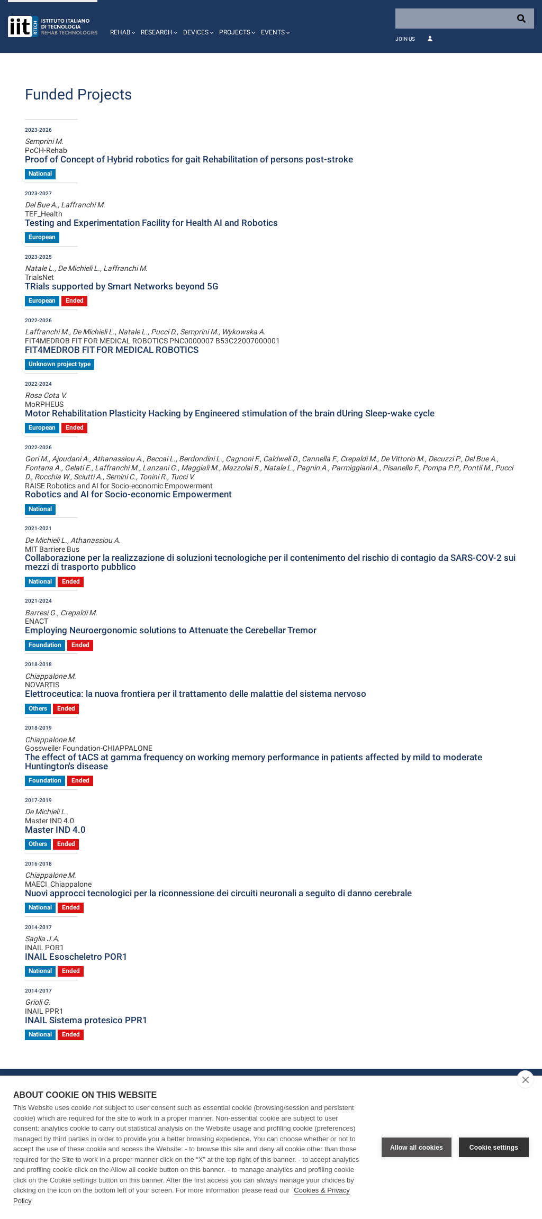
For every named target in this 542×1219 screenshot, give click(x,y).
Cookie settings (493, 1147)
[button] (121, 26)
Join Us (405, 39)
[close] (525, 1079)
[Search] (464, 18)
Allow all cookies (416, 1147)
